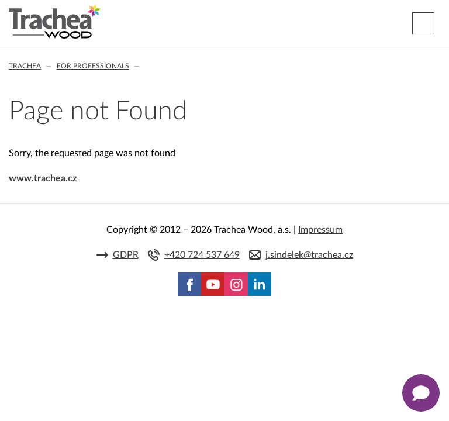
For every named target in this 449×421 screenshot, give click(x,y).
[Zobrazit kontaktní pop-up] (421, 393)
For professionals (93, 66)
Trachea (25, 66)
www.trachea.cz (43, 178)
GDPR (126, 255)
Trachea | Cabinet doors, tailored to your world (55, 21)
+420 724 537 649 (202, 255)
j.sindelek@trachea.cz (309, 255)
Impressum (320, 229)
